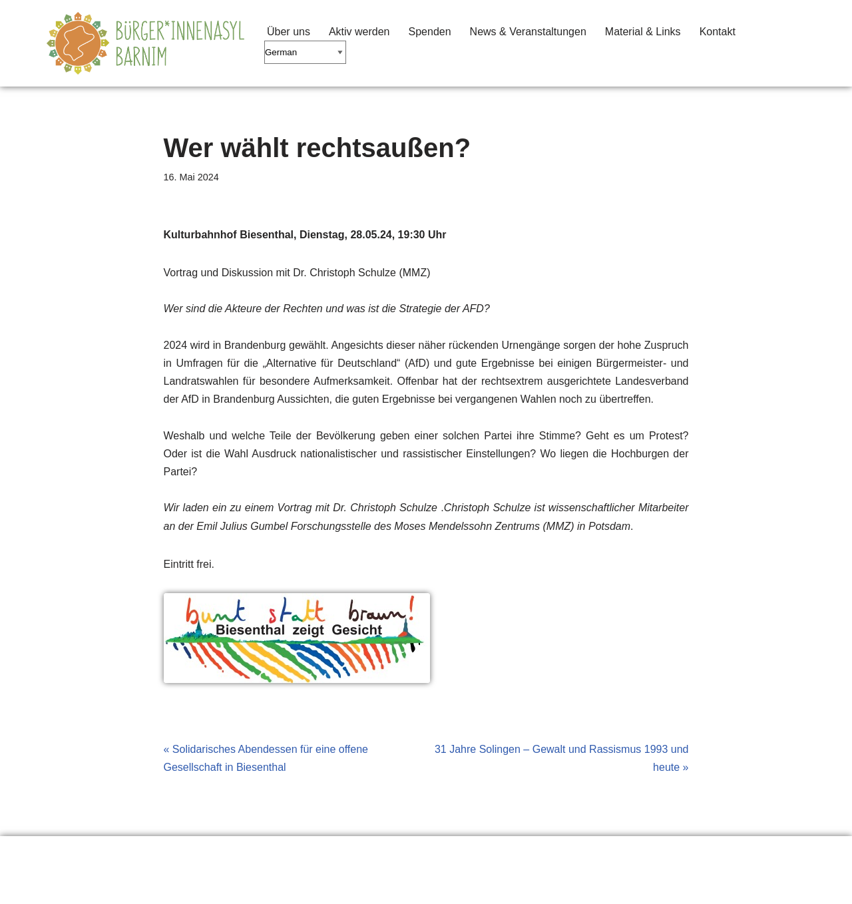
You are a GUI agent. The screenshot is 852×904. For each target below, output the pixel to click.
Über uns (288, 31)
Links (149, 853)
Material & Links (643, 31)
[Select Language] (305, 52)
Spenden (430, 31)
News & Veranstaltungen (528, 31)
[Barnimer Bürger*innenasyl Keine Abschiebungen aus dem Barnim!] (145, 43)
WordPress (180, 887)
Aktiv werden (359, 31)
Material (216, 853)
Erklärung (80, 853)
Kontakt (718, 31)
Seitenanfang (388, 853)
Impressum (296, 853)
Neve (59, 887)
